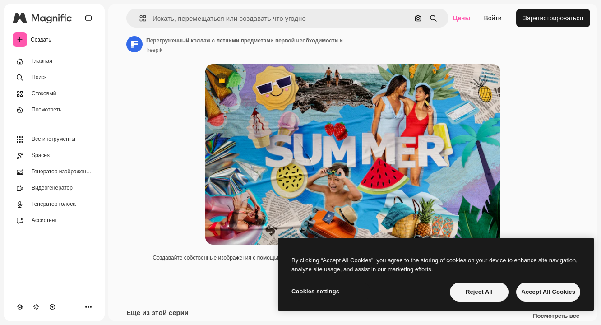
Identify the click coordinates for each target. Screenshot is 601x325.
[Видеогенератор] (54, 188)
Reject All (479, 291)
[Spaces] (54, 156)
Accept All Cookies (548, 291)
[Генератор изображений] (54, 172)
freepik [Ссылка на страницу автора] (154, 50)
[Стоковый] (54, 94)
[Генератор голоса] (54, 204)
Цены (462, 18)
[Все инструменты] (54, 139)
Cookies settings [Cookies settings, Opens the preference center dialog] (315, 291)
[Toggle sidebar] (88, 18)
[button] (139, 18)
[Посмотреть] (54, 110)
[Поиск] (54, 77)
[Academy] (20, 307)
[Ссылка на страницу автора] (134, 44)
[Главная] (54, 61)
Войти (492, 18)
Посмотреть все (556, 316)
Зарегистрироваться (553, 18)
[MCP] (52, 307)
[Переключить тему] (36, 307)
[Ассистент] (54, 221)
